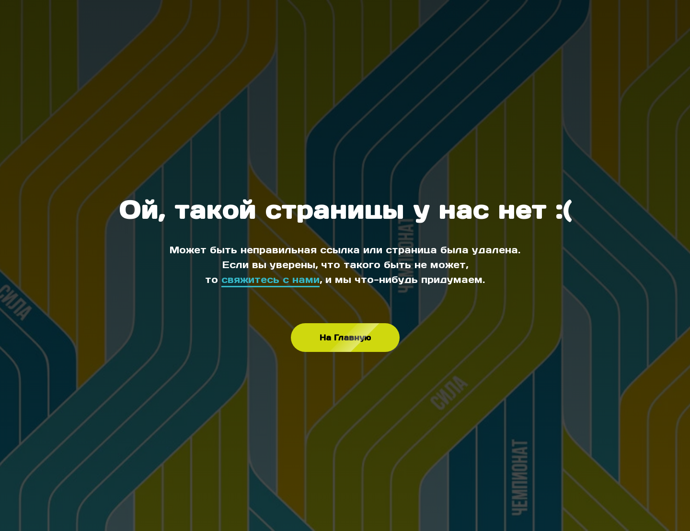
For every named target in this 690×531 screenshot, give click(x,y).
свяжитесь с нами (270, 279)
